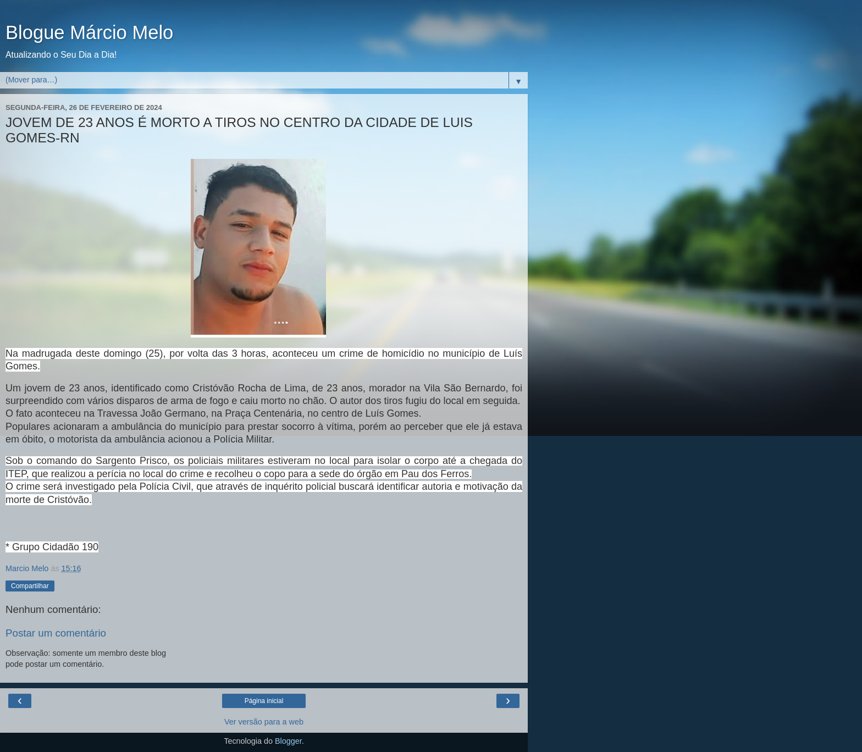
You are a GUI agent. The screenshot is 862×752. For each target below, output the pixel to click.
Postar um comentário (55, 633)
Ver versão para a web (263, 721)
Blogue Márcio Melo (89, 32)
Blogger (288, 741)
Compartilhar (30, 586)
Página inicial (264, 701)
